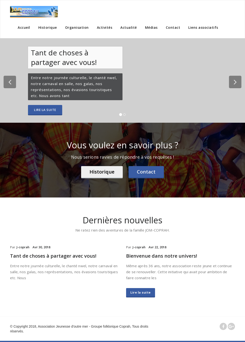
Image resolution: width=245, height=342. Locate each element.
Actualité (128, 27)
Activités (104, 27)
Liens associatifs (203, 27)
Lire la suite (45, 110)
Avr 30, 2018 (41, 247)
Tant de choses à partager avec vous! (53, 256)
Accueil (24, 27)
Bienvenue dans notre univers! (161, 256)
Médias (151, 27)
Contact (173, 27)
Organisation (77, 27)
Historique (47, 27)
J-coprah (23, 247)
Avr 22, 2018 (157, 247)
